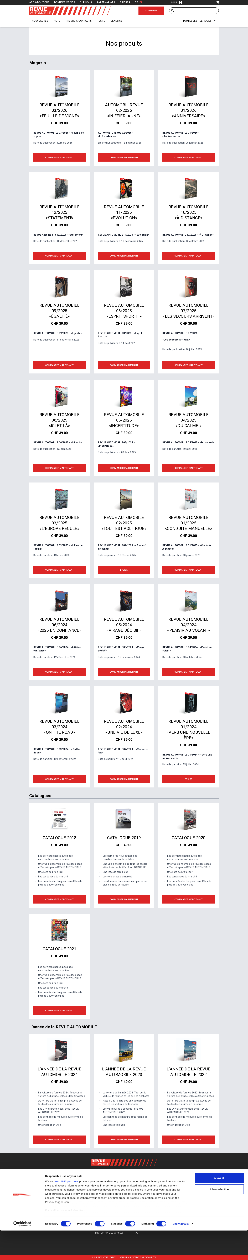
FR (141, 2)
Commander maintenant (59, 157)
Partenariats (106, 2)
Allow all (219, 1207)
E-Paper (125, 2)
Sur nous (86, 2)
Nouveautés (40, 20)
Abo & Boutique (39, 2)
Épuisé (124, 570)
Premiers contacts (79, 20)
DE (136, 2)
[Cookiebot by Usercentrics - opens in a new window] (22, 1253)
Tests (101, 20)
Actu (57, 20)
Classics (116, 20)
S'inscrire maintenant (124, 1194)
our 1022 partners (66, 1211)
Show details (181, 1253)
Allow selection (219, 1218)
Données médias (64, 2)
